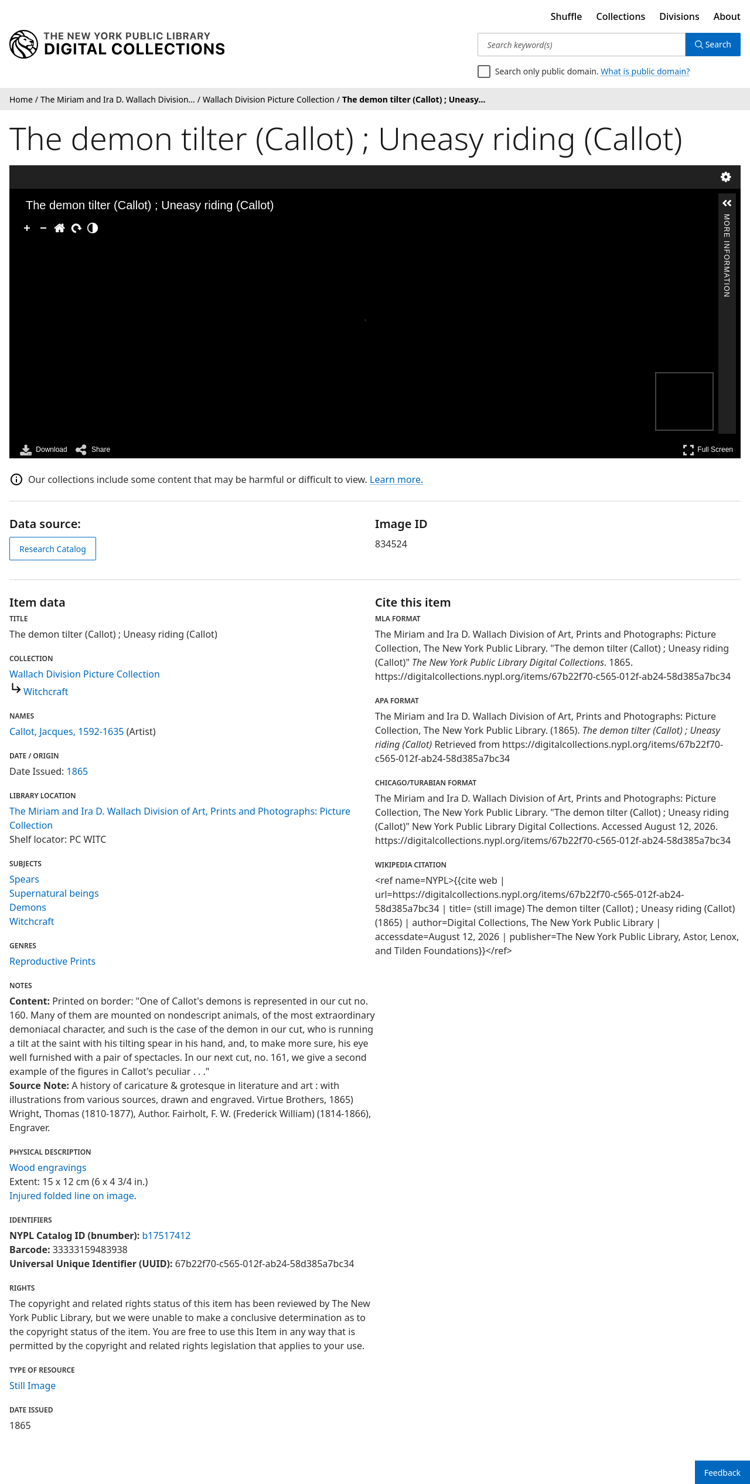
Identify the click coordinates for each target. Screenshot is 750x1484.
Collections (621, 16)
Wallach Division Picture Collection (84, 674)
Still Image (32, 1385)
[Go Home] (60, 228)
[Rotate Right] (76, 228)
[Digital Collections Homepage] (116, 44)
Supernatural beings (54, 893)
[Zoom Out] (43, 228)
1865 (77, 771)
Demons (27, 907)
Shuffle (566, 16)
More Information (726, 219)
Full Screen (708, 450)
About (727, 16)
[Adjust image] (92, 228)
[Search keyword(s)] (582, 44)
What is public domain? (645, 71)
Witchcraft (46, 691)
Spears (24, 879)
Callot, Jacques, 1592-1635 (66, 731)
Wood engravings (48, 1167)
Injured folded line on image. (73, 1195)
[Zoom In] (27, 228)
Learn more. (396, 479)
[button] (727, 203)
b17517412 (166, 1235)
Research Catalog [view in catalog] (52, 548)
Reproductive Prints (52, 961)
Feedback (722, 1472)
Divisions (679, 16)
